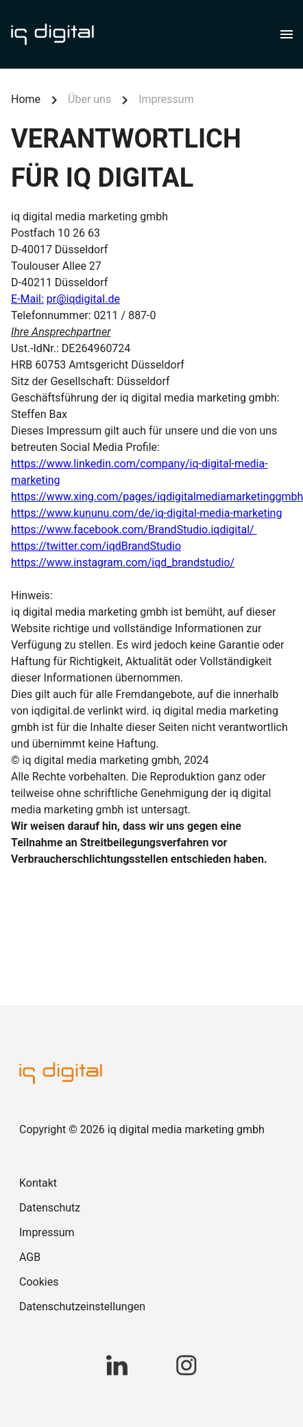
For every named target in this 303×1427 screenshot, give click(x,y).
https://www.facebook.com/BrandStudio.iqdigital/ (134, 529)
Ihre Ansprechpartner (60, 331)
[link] (151, 1183)
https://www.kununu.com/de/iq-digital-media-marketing (146, 513)
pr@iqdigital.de (83, 298)
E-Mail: (27, 298)
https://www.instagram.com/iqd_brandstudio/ (122, 562)
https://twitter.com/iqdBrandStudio (96, 546)
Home (25, 99)
